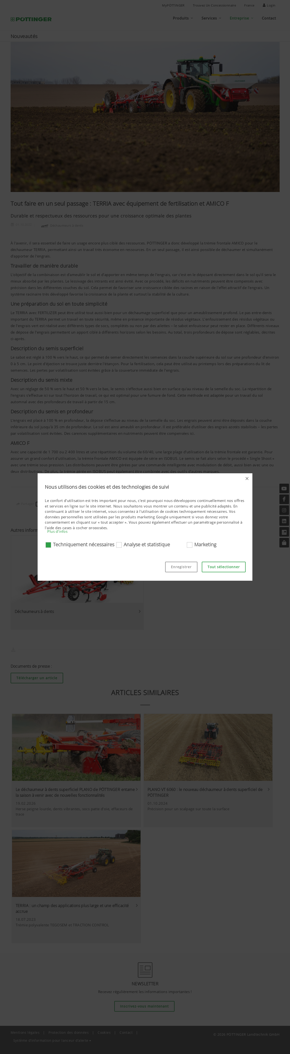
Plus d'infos (57, 531)
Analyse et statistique (147, 544)
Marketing (205, 544)
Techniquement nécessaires (83, 544)
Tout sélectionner (224, 567)
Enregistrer (181, 567)
